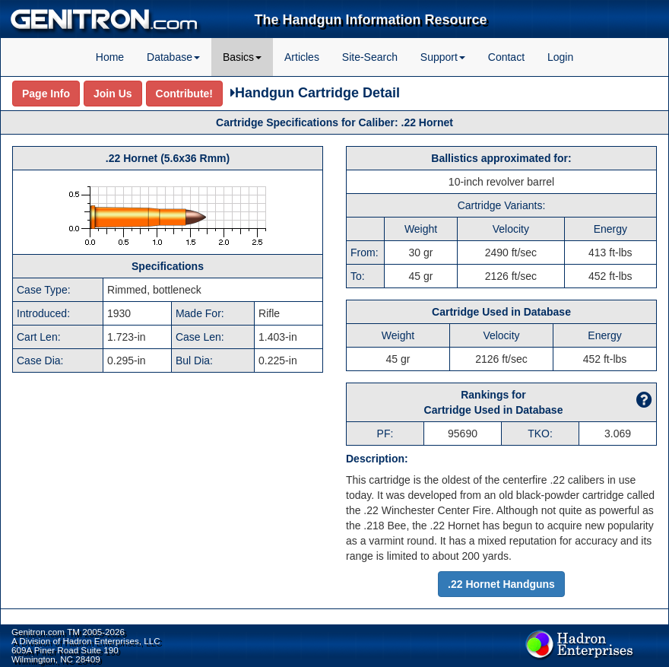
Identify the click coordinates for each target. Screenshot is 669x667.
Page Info (46, 93)
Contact (506, 57)
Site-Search (370, 57)
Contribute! (184, 93)
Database (173, 57)
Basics (242, 57)
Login (560, 57)
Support (442, 57)
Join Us (113, 93)
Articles (301, 57)
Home (110, 57)
